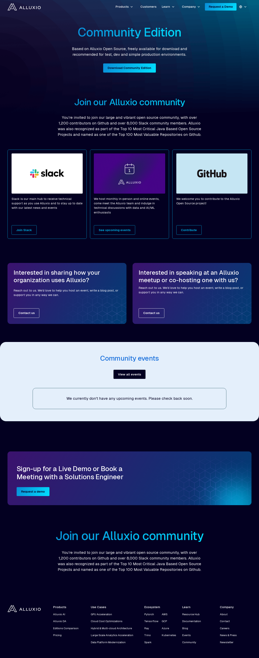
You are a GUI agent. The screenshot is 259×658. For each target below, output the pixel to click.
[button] (124, 7)
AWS (164, 614)
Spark (148, 642)
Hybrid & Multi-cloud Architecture (111, 628)
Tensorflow (151, 621)
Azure (165, 628)
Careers (224, 628)
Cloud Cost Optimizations (106, 621)
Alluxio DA (59, 621)
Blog (185, 628)
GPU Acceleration (101, 614)
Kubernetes (169, 635)
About (224, 614)
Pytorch (149, 614)
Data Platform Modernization (108, 642)
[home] (24, 6)
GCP (164, 621)
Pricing (57, 635)
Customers (148, 6)
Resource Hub (191, 614)
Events (186, 635)
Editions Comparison (66, 628)
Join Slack (24, 230)
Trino (147, 635)
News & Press (228, 635)
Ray (146, 628)
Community (189, 642)
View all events (129, 374)
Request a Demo (221, 6)
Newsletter (226, 642)
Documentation (191, 621)
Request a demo (33, 491)
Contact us (26, 313)
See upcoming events (115, 230)
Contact (225, 621)
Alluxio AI (59, 614)
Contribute (189, 230)
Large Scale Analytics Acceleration (112, 635)
